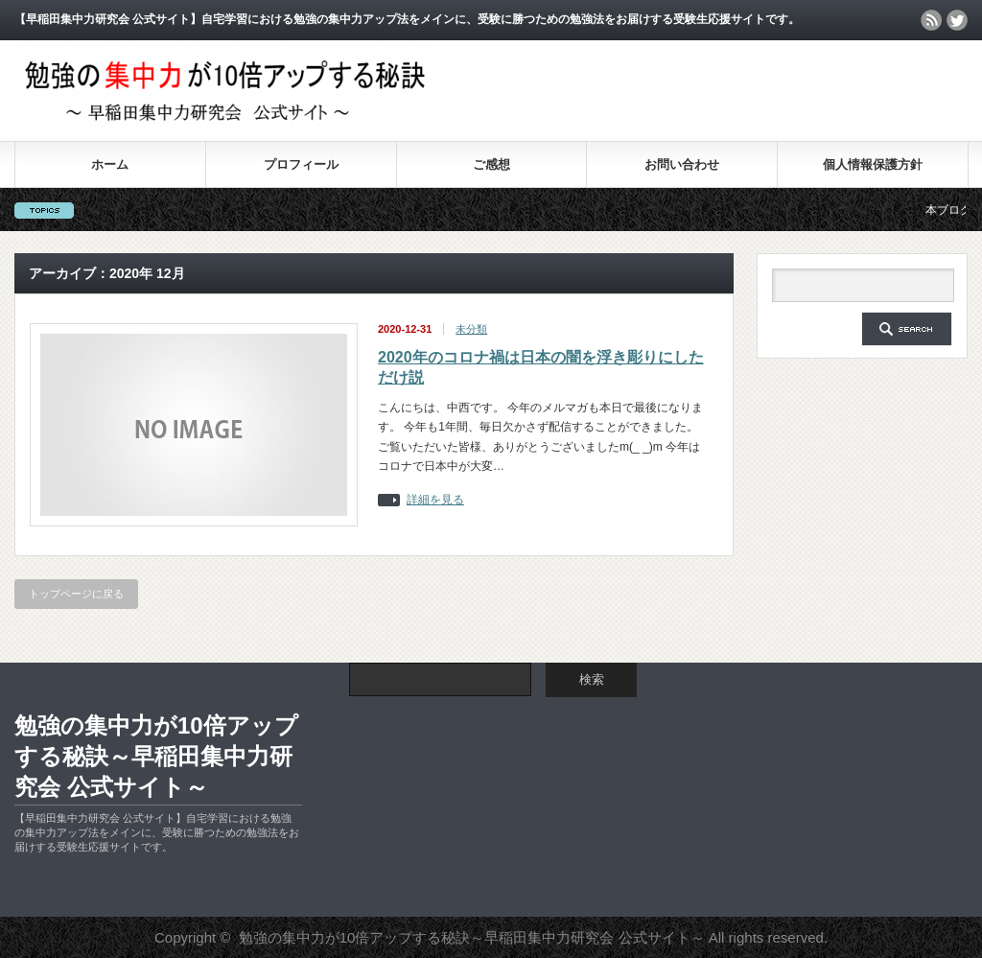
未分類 (471, 329)
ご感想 (491, 164)
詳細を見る (435, 500)
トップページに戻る (76, 593)
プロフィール (301, 164)
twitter (957, 20)
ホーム (110, 164)
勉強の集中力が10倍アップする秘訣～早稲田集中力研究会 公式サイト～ (156, 756)
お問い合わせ (681, 164)
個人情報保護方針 (873, 164)
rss (931, 20)
